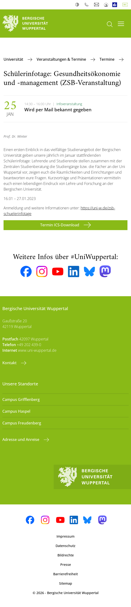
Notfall (106, 4)
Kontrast (78, 4)
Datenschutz (65, 545)
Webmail (97, 4)
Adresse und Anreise (21, 439)
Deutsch (126, 4)
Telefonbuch (88, 4)
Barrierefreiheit (65, 574)
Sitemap (65, 583)
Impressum (65, 536)
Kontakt (9, 362)
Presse (65, 564)
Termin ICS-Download (60, 225)
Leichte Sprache (116, 4)
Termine (107, 59)
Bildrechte (65, 555)
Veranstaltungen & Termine (62, 59)
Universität (14, 59)
